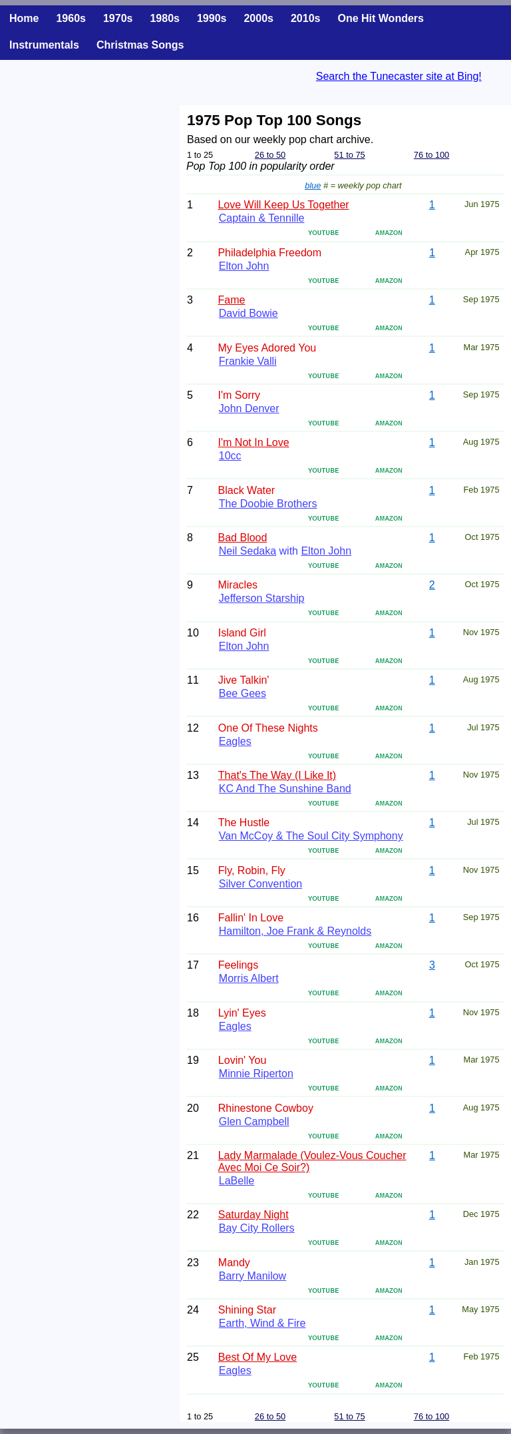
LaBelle (236, 1180)
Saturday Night (253, 1214)
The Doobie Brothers (268, 503)
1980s (165, 18)
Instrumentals (44, 45)
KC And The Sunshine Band (285, 788)
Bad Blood (242, 537)
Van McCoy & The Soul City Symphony (311, 835)
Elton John (244, 266)
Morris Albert (249, 978)
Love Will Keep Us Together (283, 204)
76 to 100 (431, 155)
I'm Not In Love (253, 442)
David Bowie (248, 313)
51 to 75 (349, 155)
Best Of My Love (257, 1357)
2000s (258, 18)
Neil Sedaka (247, 551)
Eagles (235, 741)
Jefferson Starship (262, 598)
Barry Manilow (252, 1276)
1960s (71, 18)
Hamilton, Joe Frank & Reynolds (295, 931)
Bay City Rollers (257, 1228)
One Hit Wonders (380, 18)
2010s (306, 18)
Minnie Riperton (256, 1073)
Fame (232, 300)
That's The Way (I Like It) (277, 775)
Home (24, 18)
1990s (212, 18)
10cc (230, 455)
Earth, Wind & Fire (262, 1323)
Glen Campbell (254, 1121)
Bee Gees (242, 693)
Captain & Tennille (262, 218)
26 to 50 (270, 155)
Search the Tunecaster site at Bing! (399, 76)
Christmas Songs (140, 45)
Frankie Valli (248, 361)
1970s (118, 18)
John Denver (249, 408)
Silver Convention (260, 883)
